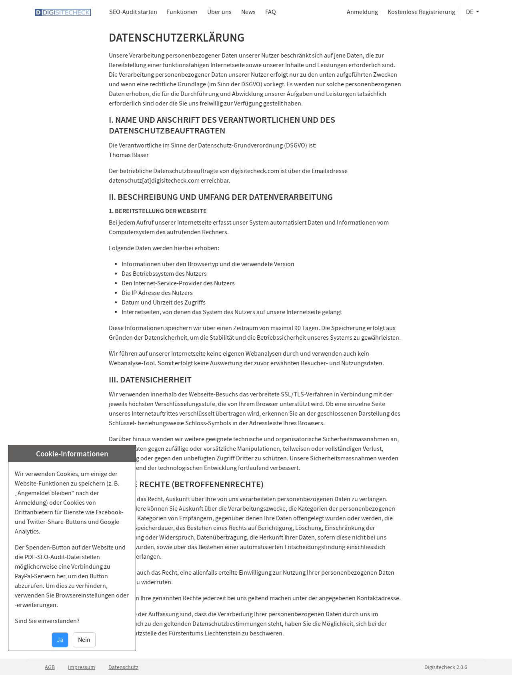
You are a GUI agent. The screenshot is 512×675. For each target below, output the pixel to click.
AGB (50, 667)
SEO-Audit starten (133, 12)
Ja (60, 640)
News (248, 12)
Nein (84, 640)
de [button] (470, 12)
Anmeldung (362, 12)
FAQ (270, 12)
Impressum (81, 667)
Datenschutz (123, 667)
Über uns (219, 12)
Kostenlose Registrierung (421, 12)
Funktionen (182, 12)
